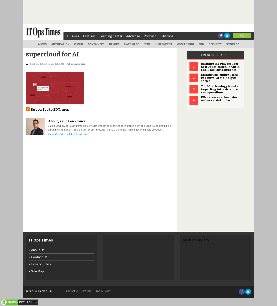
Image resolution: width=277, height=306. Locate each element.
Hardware (131, 44)
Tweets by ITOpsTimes (196, 239)
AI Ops (42, 44)
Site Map (37, 271)
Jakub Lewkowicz (76, 63)
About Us (37, 250)
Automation (60, 44)
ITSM (147, 44)
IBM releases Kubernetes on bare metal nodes (219, 99)
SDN (201, 44)
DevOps (114, 44)
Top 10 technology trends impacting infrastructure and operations (219, 89)
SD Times (72, 36)
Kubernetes (163, 44)
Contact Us (39, 257)
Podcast (150, 36)
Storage (232, 44)
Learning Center (110, 36)
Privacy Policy (41, 264)
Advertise (133, 36)
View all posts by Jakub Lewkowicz (69, 134)
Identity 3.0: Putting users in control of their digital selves (219, 78)
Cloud (78, 44)
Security (215, 44)
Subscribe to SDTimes (50, 110)
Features (89, 36)
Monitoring (185, 44)
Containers (96, 44)
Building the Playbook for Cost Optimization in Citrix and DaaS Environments (220, 67)
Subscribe (166, 36)
